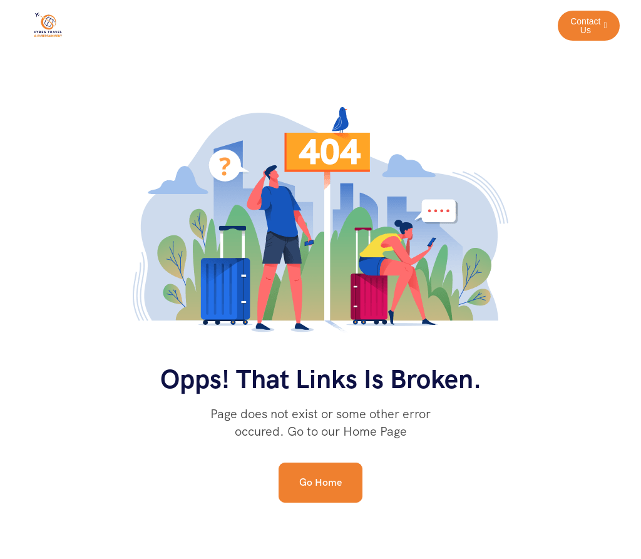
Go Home (320, 482)
